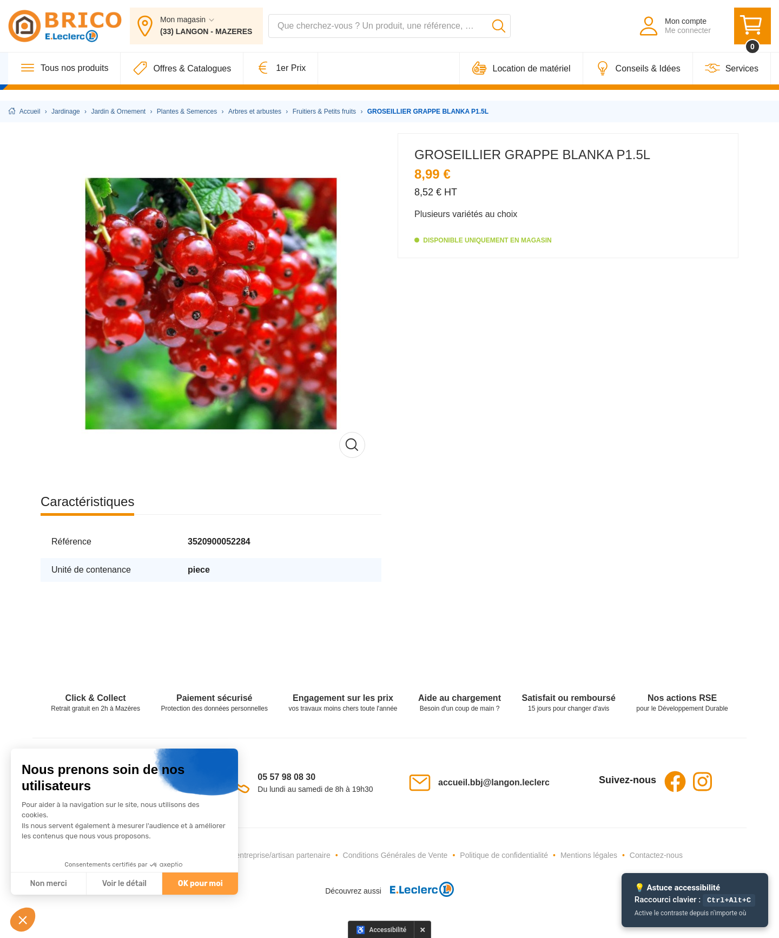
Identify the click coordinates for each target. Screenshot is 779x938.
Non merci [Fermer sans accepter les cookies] (48, 883)
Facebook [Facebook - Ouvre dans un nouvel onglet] (675, 781)
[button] (23, 920)
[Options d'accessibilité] (381, 929)
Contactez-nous (656, 855)
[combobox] (389, 31)
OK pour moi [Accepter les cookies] (200, 883)
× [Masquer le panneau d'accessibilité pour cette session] (422, 929)
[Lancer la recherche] (498, 31)
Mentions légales (588, 855)
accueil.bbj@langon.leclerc (494, 782)
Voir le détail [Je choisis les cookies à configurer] (124, 883)
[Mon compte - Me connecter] (674, 31)
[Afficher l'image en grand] (211, 303)
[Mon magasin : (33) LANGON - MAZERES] (196, 31)
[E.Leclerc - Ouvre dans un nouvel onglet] (417, 891)
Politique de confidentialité (504, 855)
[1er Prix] (280, 79)
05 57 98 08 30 (286, 777)
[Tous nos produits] (64, 79)
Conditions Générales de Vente (395, 855)
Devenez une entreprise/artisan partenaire (260, 855)
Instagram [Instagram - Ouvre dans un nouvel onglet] (702, 781)
